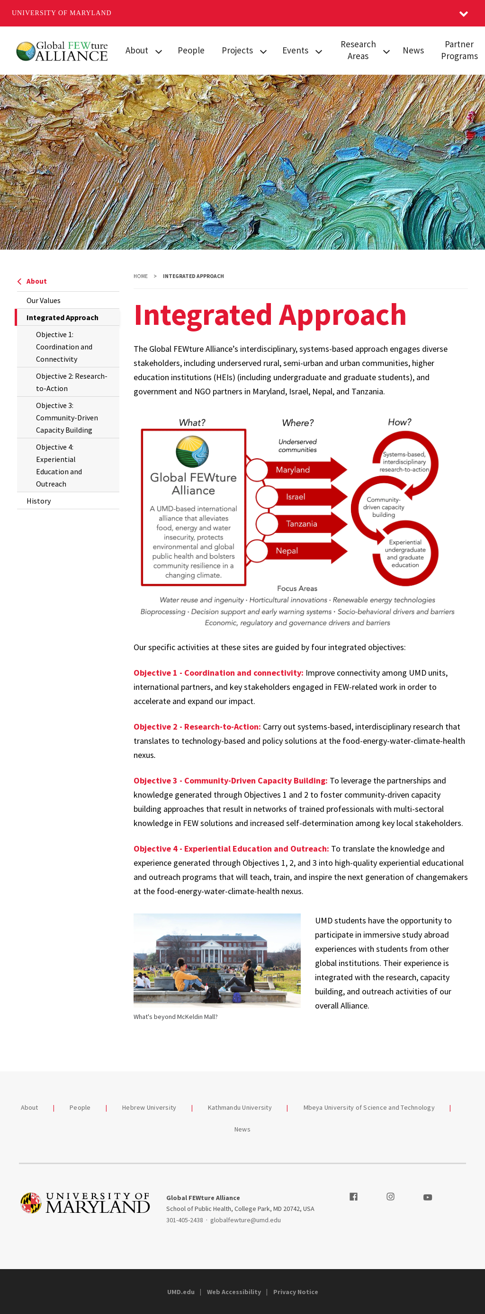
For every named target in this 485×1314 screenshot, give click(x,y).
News (413, 50)
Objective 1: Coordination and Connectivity (64, 347)
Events (295, 50)
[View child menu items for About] (158, 50)
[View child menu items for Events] (318, 50)
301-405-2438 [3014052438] (184, 1220)
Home (141, 276)
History (39, 500)
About (137, 50)
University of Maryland (62, 13)
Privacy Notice (295, 1292)
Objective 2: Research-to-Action (72, 382)
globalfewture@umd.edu (245, 1220)
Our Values (44, 300)
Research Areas (358, 49)
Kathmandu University (240, 1107)
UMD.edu (181, 1292)
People (191, 50)
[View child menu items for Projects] (263, 50)
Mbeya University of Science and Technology (369, 1107)
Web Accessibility (234, 1292)
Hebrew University (149, 1107)
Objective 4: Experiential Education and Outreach (59, 465)
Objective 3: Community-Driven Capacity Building (67, 417)
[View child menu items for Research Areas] (386, 50)
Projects (237, 50)
